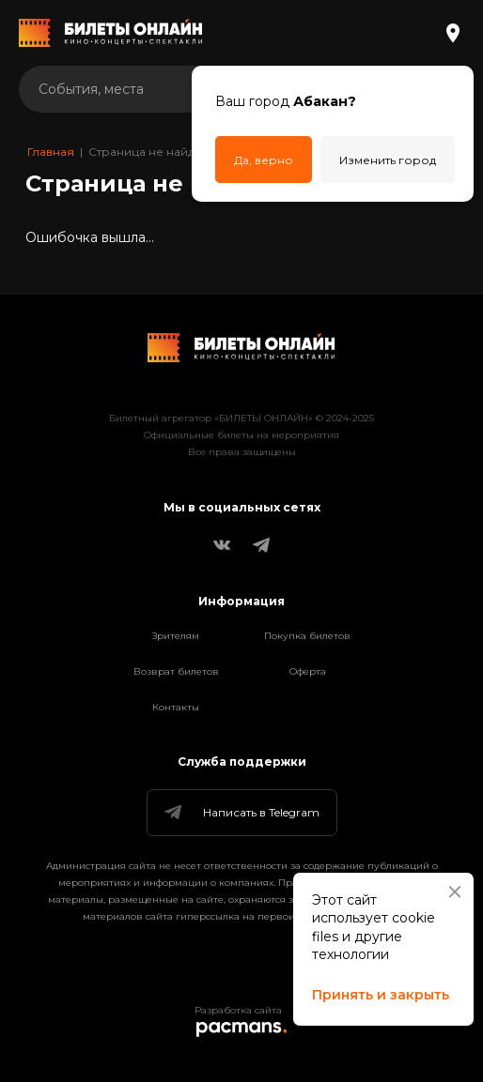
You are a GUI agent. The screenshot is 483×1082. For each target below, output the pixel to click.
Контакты (175, 707)
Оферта (307, 671)
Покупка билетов (307, 636)
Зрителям (175, 636)
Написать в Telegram (240, 812)
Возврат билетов (176, 671)
